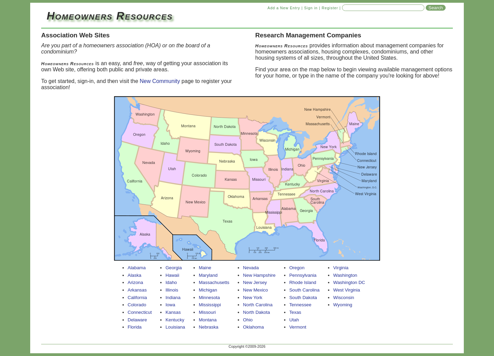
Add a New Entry (284, 8)
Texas (295, 312)
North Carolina (257, 304)
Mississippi (210, 304)
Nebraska (208, 327)
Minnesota (209, 297)
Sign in (311, 8)
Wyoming (342, 304)
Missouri (207, 312)
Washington (345, 275)
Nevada (251, 267)
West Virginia (346, 290)
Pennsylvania (302, 275)
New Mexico (255, 290)
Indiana (172, 297)
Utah (294, 319)
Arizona (135, 282)
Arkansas (137, 290)
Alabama (137, 267)
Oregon (296, 267)
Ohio (247, 319)
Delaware (137, 319)
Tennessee (300, 304)
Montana (207, 319)
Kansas (172, 312)
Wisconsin (343, 297)
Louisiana (175, 327)
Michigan (208, 290)
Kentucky (174, 319)
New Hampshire (259, 275)
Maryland (208, 275)
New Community (160, 81)
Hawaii (172, 275)
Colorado (137, 304)
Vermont (297, 327)
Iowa (170, 304)
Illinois (171, 290)
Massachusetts (214, 282)
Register (330, 8)
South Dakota (303, 297)
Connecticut (140, 312)
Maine (205, 267)
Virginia (340, 267)
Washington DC (349, 282)
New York (252, 297)
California (137, 297)
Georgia (173, 267)
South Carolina (304, 290)
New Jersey (255, 282)
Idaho (171, 282)
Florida (135, 327)
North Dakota (256, 312)
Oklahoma (253, 327)
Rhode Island (302, 282)
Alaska (134, 275)
